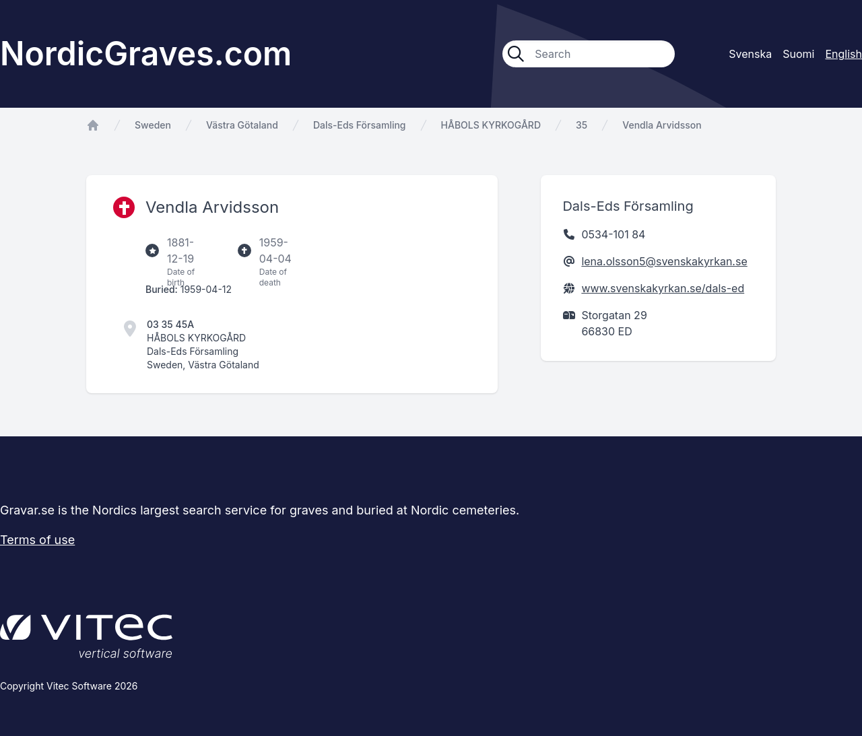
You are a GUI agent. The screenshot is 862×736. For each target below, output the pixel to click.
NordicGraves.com (146, 53)
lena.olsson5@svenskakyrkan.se (664, 261)
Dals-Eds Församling (359, 125)
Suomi (798, 54)
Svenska (750, 54)
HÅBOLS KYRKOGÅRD (491, 125)
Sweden (153, 125)
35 (581, 125)
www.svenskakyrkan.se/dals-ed (662, 288)
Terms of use (37, 540)
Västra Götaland (242, 125)
